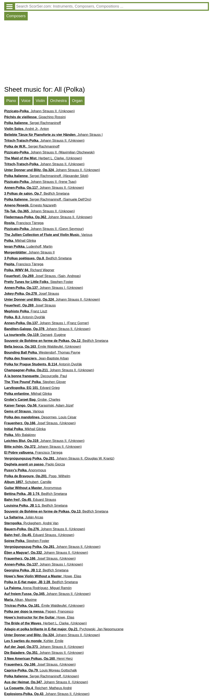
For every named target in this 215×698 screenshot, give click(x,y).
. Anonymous (25, 470)
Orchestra (58, 101)
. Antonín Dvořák (24, 317)
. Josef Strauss (31, 293)
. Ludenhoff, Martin (28, 246)
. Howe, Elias (42, 576)
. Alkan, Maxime (20, 599)
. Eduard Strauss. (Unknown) (39, 535)
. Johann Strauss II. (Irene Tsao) (40, 182)
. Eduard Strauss (30, 499)
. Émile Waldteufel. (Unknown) (42, 346)
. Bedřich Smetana (36, 193)
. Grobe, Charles (32, 399)
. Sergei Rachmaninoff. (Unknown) (41, 676)
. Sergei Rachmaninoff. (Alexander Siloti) (46, 176)
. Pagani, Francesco (38, 611)
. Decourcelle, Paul (35, 376)
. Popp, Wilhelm (37, 476)
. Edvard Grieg (32, 388)
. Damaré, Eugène (35, 335)
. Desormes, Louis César (40, 417)
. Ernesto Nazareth (30, 205)
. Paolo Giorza (34, 464)
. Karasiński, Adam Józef (38, 405)
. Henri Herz (38, 658)
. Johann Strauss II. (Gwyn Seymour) (44, 229)
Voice (25, 101)
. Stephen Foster (38, 282)
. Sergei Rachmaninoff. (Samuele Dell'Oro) (47, 199)
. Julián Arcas (23, 517)
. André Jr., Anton (26, 129)
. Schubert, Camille (27, 482)
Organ (77, 101)
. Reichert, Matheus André (38, 688)
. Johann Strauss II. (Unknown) (39, 111)
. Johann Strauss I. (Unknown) (43, 288)
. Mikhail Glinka (20, 240)
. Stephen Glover (35, 382)
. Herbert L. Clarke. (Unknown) (43, 158)
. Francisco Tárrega (23, 223)
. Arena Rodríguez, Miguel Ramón (38, 588)
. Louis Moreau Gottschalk (40, 670)
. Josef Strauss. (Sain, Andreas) (42, 276)
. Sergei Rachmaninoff (32, 123)
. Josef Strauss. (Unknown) (40, 423)
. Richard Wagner (29, 270)
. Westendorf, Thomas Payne (42, 352)
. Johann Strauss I (53, 134)
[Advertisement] (106, 54)
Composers (16, 16)
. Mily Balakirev (20, 435)
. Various (48, 235)
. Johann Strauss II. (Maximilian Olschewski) (49, 152)
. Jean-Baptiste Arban (36, 358)
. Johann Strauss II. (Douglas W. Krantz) (59, 458)
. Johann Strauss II (29, 252)
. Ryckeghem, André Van (31, 523)
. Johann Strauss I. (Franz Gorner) (46, 323)
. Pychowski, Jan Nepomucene (63, 629)
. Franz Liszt (25, 311)
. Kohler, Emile (33, 641)
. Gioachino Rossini (35, 117)
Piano (11, 101)
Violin (40, 101)
